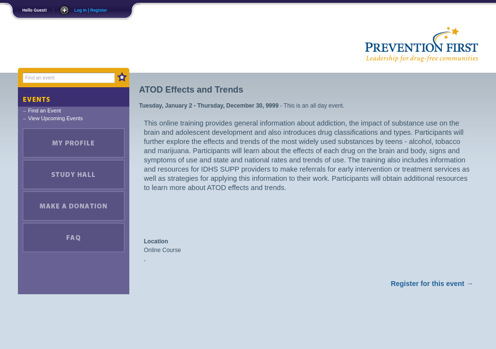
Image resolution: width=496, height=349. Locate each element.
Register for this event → (432, 283)
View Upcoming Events (55, 118)
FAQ (73, 237)
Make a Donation (73, 206)
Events (73, 97)
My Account (73, 143)
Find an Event (44, 110)
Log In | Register (90, 10)
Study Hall (73, 174)
